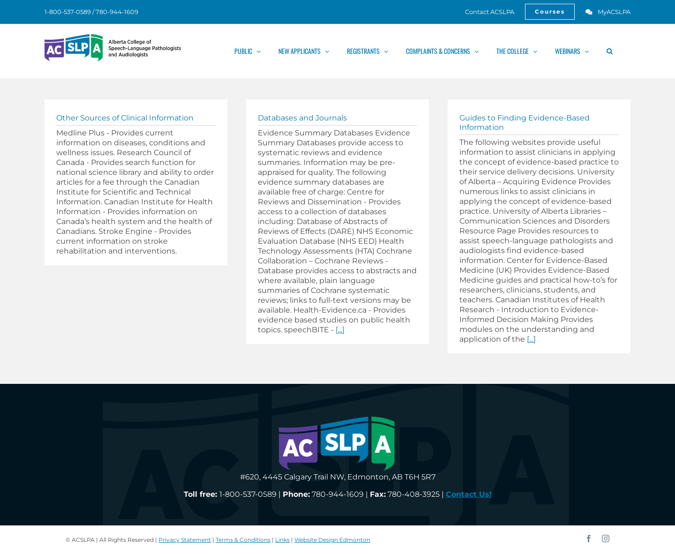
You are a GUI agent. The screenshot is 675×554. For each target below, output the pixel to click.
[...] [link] (340, 329)
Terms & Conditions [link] (243, 539)
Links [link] (282, 539)
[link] (484, 11)
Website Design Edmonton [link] (332, 539)
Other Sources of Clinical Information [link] (125, 117)
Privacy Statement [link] (184, 539)
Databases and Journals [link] (302, 117)
